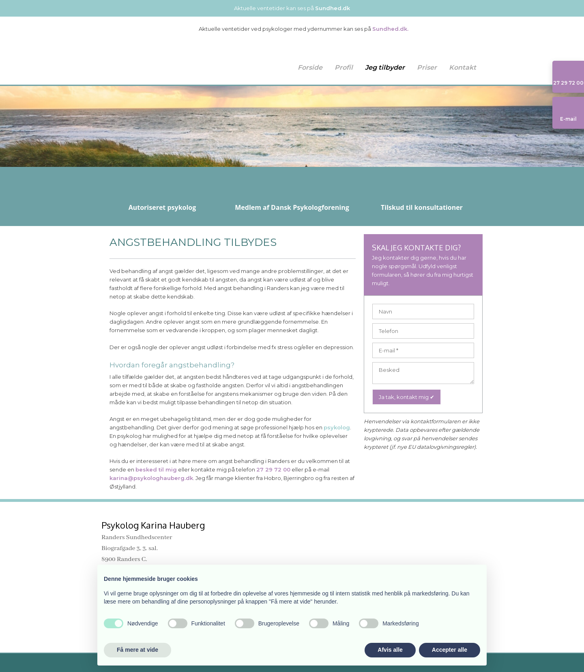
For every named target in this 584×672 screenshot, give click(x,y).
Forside (310, 67)
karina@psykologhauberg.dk (151, 478)
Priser (427, 67)
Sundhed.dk (332, 8)
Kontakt (462, 67)
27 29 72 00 (273, 469)
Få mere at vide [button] (137, 649)
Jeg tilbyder (385, 67)
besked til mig (156, 469)
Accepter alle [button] (449, 649)
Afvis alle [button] (390, 649)
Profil (344, 67)
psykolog (337, 427)
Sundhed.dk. (390, 29)
